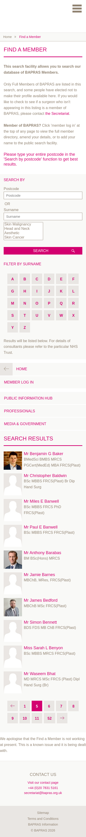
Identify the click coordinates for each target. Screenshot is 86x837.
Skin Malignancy (23, 224)
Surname (11, 210)
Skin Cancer (23, 237)
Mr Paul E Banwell (41, 527)
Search (40, 251)
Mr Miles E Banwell (41, 501)
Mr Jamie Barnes (39, 574)
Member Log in (19, 382)
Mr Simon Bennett (40, 622)
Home (7, 37)
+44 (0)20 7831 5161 (43, 788)
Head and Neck (23, 229)
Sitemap (43, 813)
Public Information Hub (28, 398)
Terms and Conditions (43, 819)
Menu (77, 8)
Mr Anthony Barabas (42, 552)
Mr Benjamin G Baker (43, 453)
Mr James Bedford (41, 600)
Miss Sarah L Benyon (43, 648)
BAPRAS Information (43, 824)
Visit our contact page (43, 782)
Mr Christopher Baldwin (45, 475)
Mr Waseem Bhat (39, 673)
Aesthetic (23, 233)
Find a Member (30, 37)
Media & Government (25, 424)
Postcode (11, 189)
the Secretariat (57, 113)
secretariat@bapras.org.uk (43, 793)
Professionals (19, 411)
